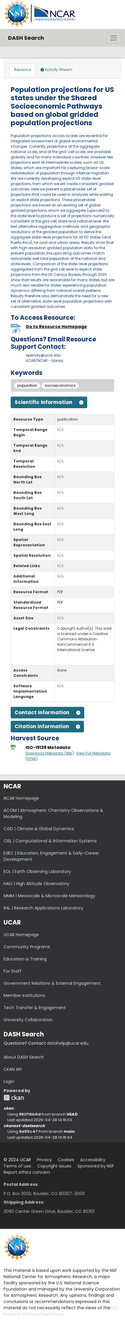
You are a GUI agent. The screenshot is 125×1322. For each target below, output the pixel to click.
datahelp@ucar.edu (67, 1043)
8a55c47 (28, 1131)
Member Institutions (24, 995)
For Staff (12, 971)
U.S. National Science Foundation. (61, 1311)
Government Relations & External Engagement (52, 983)
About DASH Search (24, 1057)
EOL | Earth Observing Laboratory (37, 871)
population (27, 385)
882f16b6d (30, 1114)
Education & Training (25, 959)
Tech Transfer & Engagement (35, 1008)
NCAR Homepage (21, 798)
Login (9, 1081)
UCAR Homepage (21, 935)
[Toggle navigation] (113, 38)
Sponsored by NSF (95, 1166)
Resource (22, 69)
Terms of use (17, 1166)
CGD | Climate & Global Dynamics (39, 829)
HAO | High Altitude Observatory (36, 884)
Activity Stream (56, 69)
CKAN (14, 1097)
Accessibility (92, 1160)
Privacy (44, 1160)
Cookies (66, 1160)
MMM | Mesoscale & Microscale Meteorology (49, 896)
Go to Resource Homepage (56, 327)
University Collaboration (28, 1020)
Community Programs (27, 947)
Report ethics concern (27, 1172)
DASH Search (26, 38)
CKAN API (13, 1069)
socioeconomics (60, 385)
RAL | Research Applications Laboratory (43, 908)
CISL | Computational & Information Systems (50, 841)
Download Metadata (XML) (50, 753)
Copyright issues (54, 1166)
